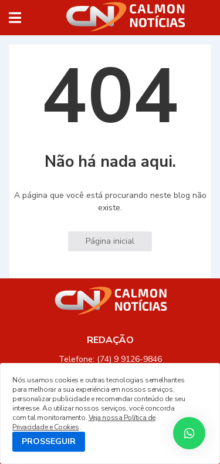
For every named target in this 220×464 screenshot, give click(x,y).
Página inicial (110, 241)
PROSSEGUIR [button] (49, 441)
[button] (15, 18)
